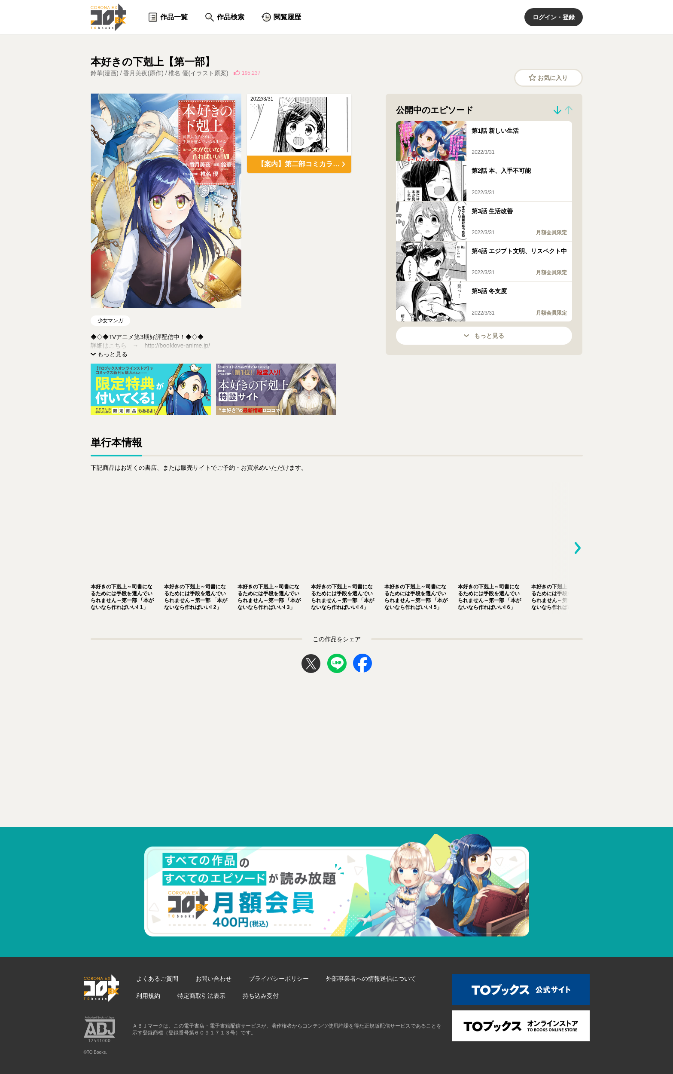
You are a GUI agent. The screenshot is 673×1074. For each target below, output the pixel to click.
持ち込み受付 (261, 995)
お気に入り (548, 77)
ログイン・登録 (554, 17)
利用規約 (148, 995)
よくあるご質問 (157, 978)
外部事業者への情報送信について (371, 978)
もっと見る (484, 335)
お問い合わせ (213, 978)
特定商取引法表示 (201, 995)
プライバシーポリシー (279, 978)
